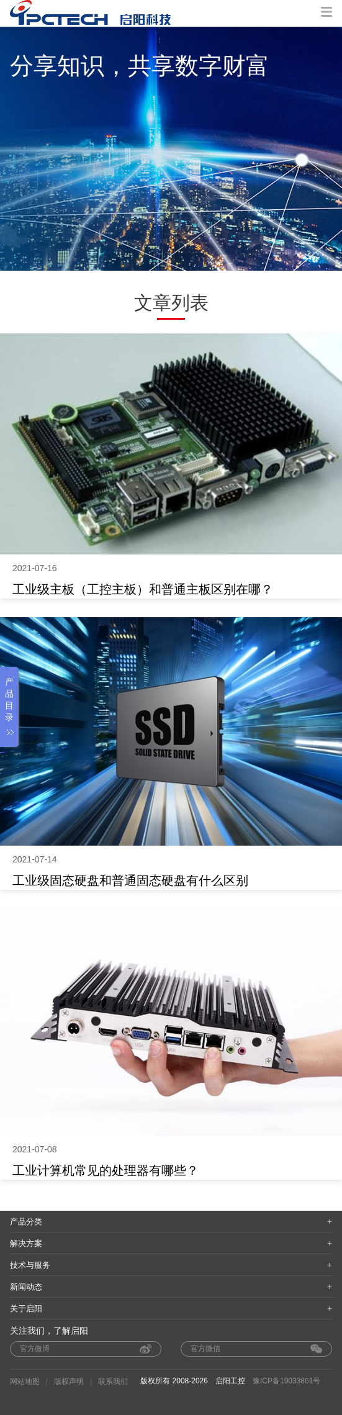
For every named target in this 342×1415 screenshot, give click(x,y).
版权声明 (69, 1381)
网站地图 (25, 1381)
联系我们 (113, 1381)
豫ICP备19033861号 (286, 1381)
